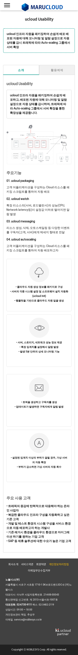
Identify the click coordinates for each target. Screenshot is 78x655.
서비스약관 (27, 564)
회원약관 (41, 564)
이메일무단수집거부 (39, 570)
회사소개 (13, 564)
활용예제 (57, 70)
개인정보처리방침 (59, 564)
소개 (21, 70)
